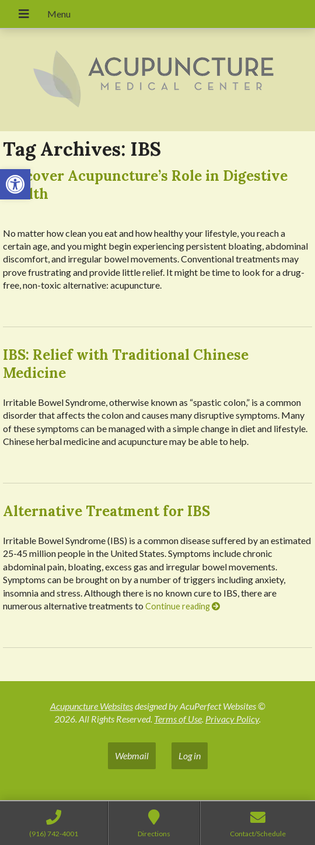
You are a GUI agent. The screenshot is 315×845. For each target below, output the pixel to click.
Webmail (132, 755)
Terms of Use (178, 718)
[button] (15, 184)
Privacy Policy (232, 718)
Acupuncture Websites (91, 705)
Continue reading (182, 606)
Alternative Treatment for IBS (106, 511)
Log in (189, 755)
